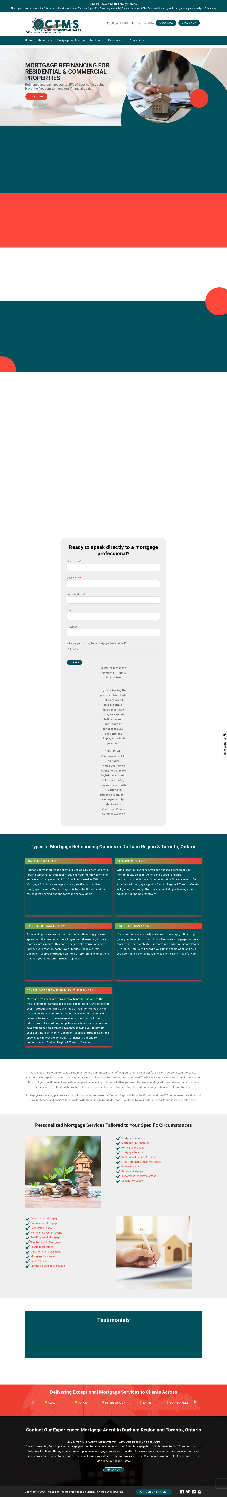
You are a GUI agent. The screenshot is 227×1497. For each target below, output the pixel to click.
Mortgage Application (71, 40)
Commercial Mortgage (43, 1223)
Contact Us (137, 40)
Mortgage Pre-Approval (135, 1142)
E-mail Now (189, 22)
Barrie (147, 1402)
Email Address (76, 594)
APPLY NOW (114, 1469)
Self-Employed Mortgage (45, 1237)
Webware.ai (117, 1491)
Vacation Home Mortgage (45, 1251)
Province (72, 626)
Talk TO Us (36, 96)
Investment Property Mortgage (139, 1175)
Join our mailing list (154, 1491)
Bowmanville (179, 1402)
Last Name (74, 577)
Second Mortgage (132, 1180)
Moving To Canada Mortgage (47, 1265)
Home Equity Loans (132, 1147)
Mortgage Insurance (42, 1256)
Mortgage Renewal (132, 1152)
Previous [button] (31, 1404)
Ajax (51, 1402)
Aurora (83, 1402)
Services (94, 40)
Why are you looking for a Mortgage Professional (96, 643)
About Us (43, 40)
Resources (115, 40)
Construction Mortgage (44, 1218)
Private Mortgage (131, 1166)
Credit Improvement (42, 1246)
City (69, 610)
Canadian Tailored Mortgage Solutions (71, 1491)
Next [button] (195, 1404)
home (29, 40)
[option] (50, 1402)
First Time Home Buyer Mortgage (141, 1161)
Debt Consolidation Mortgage (138, 1157)
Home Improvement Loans (46, 1232)
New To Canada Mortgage (45, 1242)
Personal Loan (38, 1261)
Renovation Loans (41, 1227)
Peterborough (115, 1402)
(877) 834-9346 (144, 23)
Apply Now (166, 22)
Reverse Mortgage (132, 1171)
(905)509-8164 (119, 23)
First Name (74, 561)
